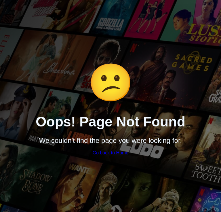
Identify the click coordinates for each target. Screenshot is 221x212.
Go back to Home (111, 152)
